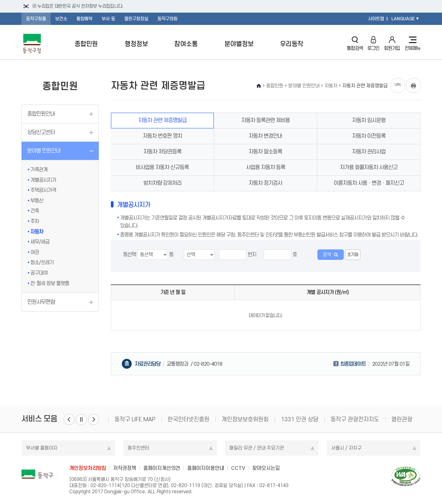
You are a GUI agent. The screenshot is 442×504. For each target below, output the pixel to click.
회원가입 (392, 43)
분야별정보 (239, 44)
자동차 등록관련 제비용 (265, 120)
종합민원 (86, 44)
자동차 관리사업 (369, 151)
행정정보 (136, 44)
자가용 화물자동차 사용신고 (368, 167)
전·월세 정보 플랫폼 (49, 283)
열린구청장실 (136, 19)
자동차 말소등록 (265, 151)
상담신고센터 (41, 132)
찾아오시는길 (266, 468)
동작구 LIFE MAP (134, 419)
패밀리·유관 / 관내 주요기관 (256, 448)
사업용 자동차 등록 (265, 167)
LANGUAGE (403, 19)
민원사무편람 (41, 302)
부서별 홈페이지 (41, 448)
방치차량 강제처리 (162, 183)
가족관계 (39, 169)
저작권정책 (124, 468)
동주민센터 (138, 448)
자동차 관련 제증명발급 (162, 120)
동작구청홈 (36, 19)
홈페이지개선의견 (161, 468)
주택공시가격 (43, 190)
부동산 (36, 200)
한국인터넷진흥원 (188, 419)
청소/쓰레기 (42, 262)
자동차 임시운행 (369, 120)
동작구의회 (167, 19)
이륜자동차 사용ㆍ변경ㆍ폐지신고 (369, 183)
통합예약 (84, 19)
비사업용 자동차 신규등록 (162, 167)
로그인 (373, 43)
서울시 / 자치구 (346, 448)
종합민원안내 (41, 113)
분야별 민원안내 (43, 150)
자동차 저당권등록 (162, 151)
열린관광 (401, 419)
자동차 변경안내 (265, 136)
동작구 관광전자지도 (355, 419)
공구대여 (39, 273)
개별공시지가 (43, 180)
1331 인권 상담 (299, 419)
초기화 (352, 254)
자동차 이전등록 (369, 136)
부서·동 (108, 19)
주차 (34, 221)
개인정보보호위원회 (245, 419)
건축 (34, 211)
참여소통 (186, 44)
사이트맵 (376, 19)
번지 (237, 254)
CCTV (238, 468)
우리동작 (291, 44)
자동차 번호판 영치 (162, 136)
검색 (327, 254)
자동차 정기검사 (265, 183)
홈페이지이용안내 (205, 468)
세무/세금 (39, 242)
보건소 (61, 19)
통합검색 (355, 43)
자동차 (36, 231)
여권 (34, 252)
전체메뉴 (413, 43)
